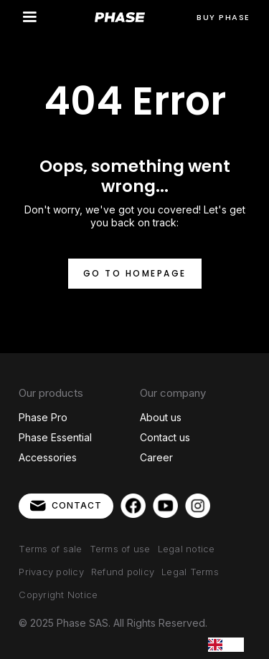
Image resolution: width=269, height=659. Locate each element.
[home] (120, 17)
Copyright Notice (58, 594)
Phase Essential (55, 437)
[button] (29, 17)
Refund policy (122, 571)
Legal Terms (190, 571)
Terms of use (120, 548)
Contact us (165, 437)
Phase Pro (43, 417)
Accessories (48, 457)
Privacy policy (51, 571)
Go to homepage (135, 273)
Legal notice (186, 548)
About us (160, 417)
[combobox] (226, 644)
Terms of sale (50, 548)
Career (156, 457)
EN (226, 644)
